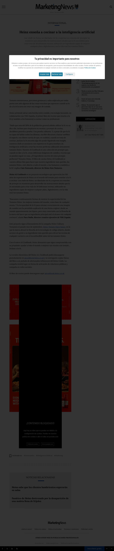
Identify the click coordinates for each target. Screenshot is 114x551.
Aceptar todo (44, 74)
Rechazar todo (57, 74)
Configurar (69, 74)
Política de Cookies (90, 68)
